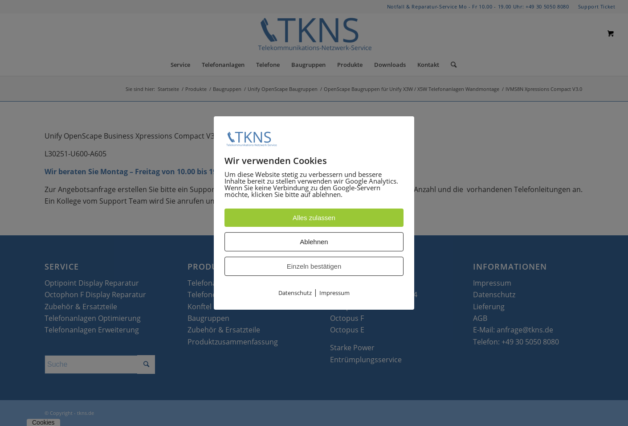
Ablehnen (314, 242)
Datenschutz (295, 293)
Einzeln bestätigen (314, 266)
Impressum (334, 293)
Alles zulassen (314, 218)
